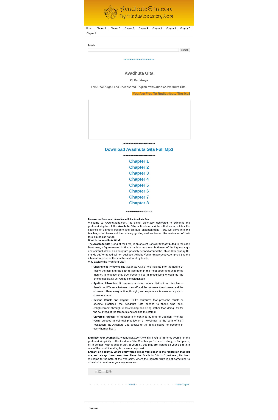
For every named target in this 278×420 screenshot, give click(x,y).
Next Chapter (182, 384)
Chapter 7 (185, 28)
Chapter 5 (157, 28)
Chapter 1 (101, 28)
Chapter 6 (171, 28)
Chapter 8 (91, 33)
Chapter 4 (143, 28)
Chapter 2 (115, 28)
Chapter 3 (129, 28)
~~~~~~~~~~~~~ (139, 59)
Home (89, 28)
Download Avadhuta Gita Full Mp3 (139, 149)
